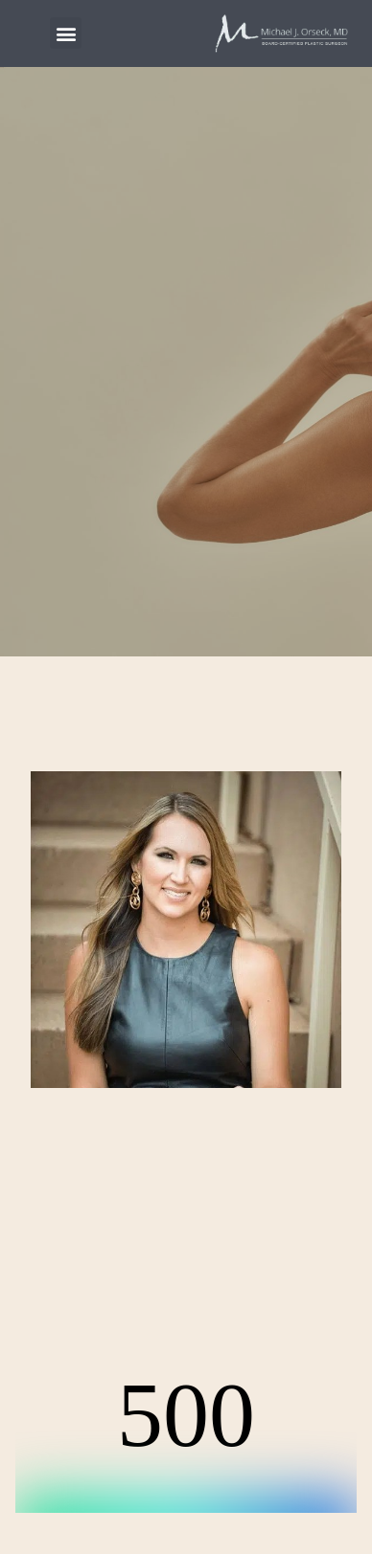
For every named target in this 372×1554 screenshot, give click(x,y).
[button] (65, 33)
